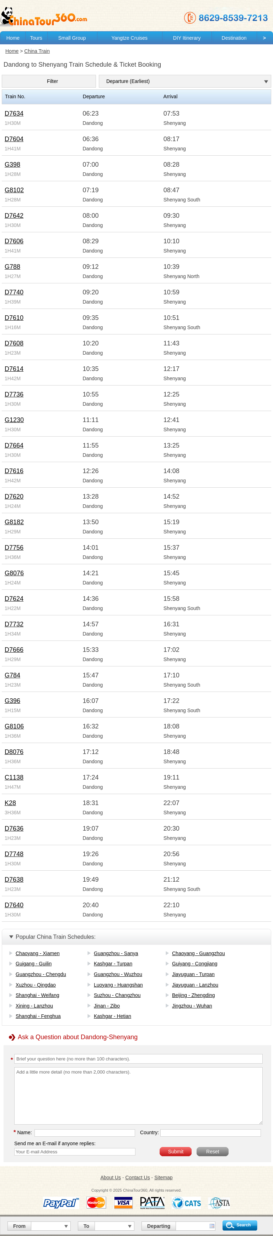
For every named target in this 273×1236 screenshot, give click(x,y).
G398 (12, 164)
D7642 (14, 215)
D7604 (14, 139)
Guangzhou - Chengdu (41, 974)
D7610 (14, 317)
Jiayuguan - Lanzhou (195, 985)
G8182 (14, 522)
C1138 (14, 777)
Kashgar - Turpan (113, 963)
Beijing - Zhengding (193, 995)
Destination (234, 38)
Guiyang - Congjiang (195, 963)
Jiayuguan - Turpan (193, 974)
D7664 (14, 445)
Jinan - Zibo (107, 1006)
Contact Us (137, 1177)
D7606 (14, 241)
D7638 (14, 879)
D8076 (14, 751)
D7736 (14, 394)
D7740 (14, 292)
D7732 (14, 624)
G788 (12, 266)
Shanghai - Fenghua (38, 1016)
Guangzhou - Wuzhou (118, 974)
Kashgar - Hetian (112, 1016)
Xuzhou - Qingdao (36, 985)
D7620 (14, 496)
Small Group (72, 38)
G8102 (14, 190)
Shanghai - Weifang (37, 995)
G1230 (14, 419)
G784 (12, 675)
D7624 (14, 598)
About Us (110, 1177)
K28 (10, 803)
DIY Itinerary (187, 38)
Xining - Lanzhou (34, 1006)
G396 (12, 700)
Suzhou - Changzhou (117, 995)
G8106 (14, 726)
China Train (37, 51)
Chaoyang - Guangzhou (198, 953)
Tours (36, 38)
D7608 (14, 343)
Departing (158, 1226)
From (19, 1226)
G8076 (14, 573)
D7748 (14, 854)
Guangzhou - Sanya (116, 953)
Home (13, 38)
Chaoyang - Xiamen (38, 953)
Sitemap (163, 1177)
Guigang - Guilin (34, 963)
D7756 (14, 547)
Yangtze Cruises (129, 38)
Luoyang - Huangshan (118, 985)
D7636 (14, 828)
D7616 (14, 471)
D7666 (14, 649)
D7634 (14, 113)
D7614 (14, 368)
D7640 (14, 905)
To (86, 1226)
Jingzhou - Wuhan (192, 1006)
